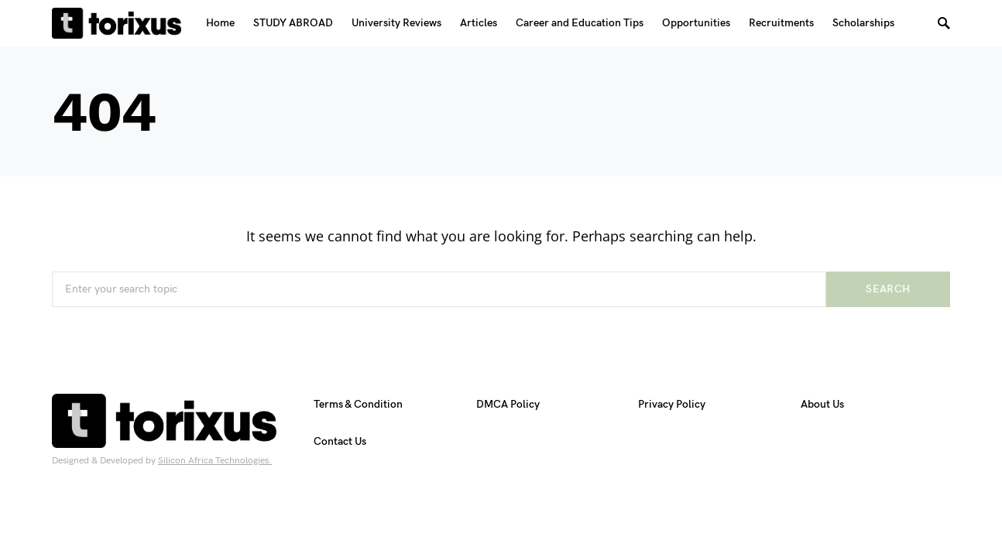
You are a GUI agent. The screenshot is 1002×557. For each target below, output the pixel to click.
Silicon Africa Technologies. (215, 460)
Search (888, 289)
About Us (822, 404)
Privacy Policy (671, 404)
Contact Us (340, 441)
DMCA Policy (508, 404)
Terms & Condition (358, 404)
